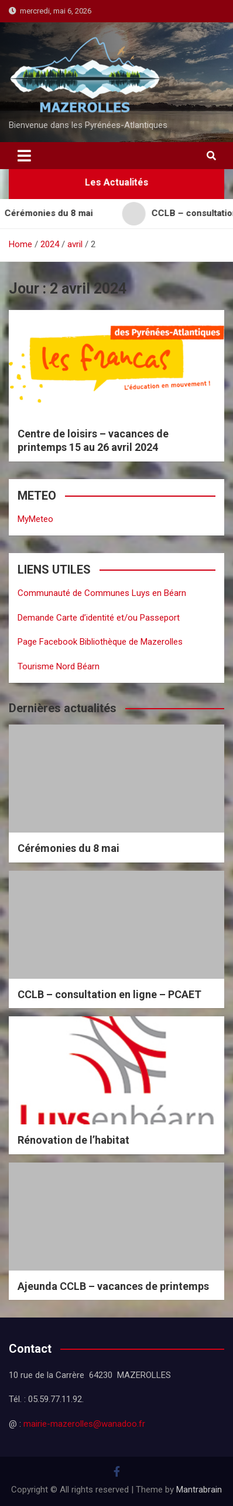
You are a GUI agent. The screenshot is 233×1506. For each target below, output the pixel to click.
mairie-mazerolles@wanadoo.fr (84, 1424)
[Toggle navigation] (24, 155)
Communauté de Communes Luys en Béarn (102, 593)
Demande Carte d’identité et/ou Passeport (99, 617)
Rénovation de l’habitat (73, 1140)
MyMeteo (35, 519)
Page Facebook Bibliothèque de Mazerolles (100, 641)
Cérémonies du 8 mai (68, 848)
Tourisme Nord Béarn (59, 666)
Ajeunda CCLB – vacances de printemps (113, 1286)
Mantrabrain (199, 1489)
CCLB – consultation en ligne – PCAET (109, 994)
